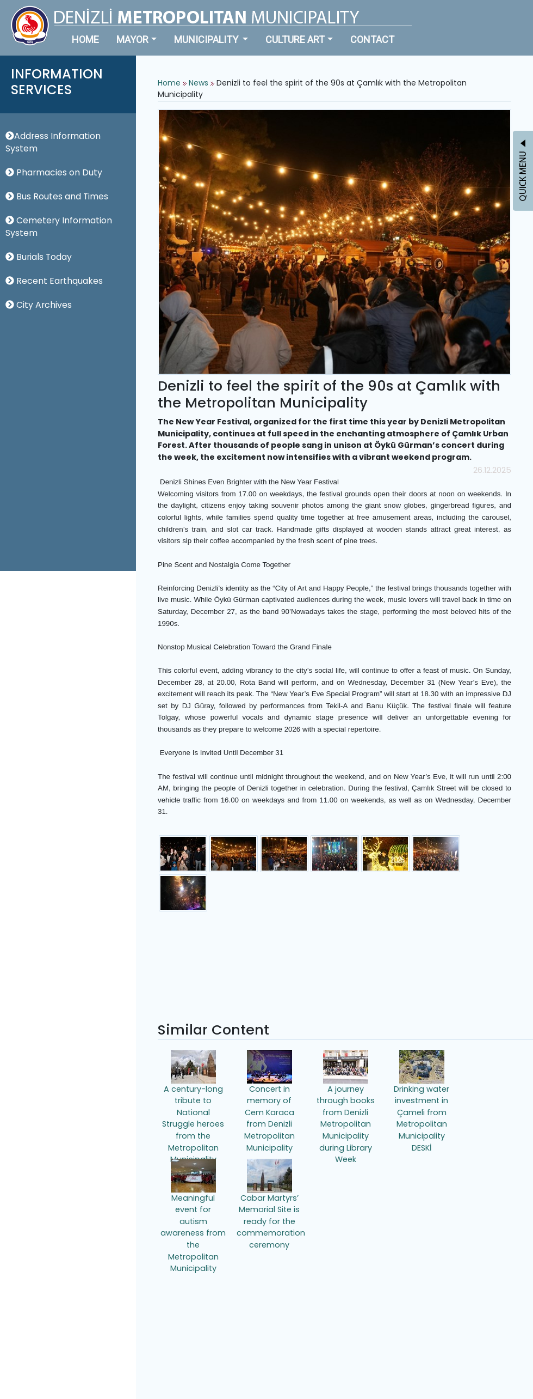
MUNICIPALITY (207, 39)
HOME (85, 39)
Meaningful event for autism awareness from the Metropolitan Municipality (193, 1210)
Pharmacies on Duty (53, 172)
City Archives (38, 305)
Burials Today (38, 257)
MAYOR (132, 39)
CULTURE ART (295, 39)
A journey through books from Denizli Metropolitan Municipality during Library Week (346, 1101)
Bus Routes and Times (56, 196)
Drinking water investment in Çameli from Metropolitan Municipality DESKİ (421, 1101)
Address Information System (53, 142)
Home (169, 82)
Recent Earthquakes (54, 281)
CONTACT (372, 39)
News (198, 82)
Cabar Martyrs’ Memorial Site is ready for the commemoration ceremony (271, 1204)
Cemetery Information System (58, 227)
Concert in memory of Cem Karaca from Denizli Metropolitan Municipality (269, 1101)
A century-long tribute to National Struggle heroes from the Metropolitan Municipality (193, 1101)
